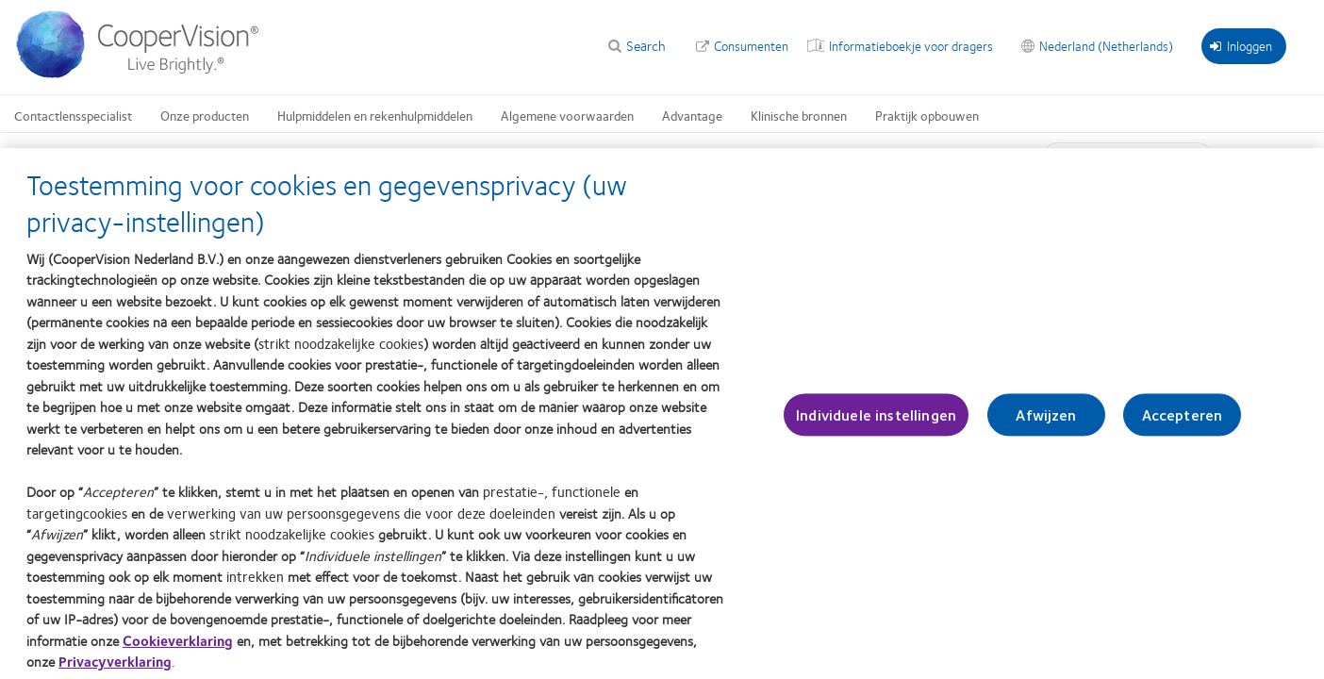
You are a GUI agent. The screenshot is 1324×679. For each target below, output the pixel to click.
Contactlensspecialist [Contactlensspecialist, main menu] (73, 115)
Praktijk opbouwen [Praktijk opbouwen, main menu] (927, 115)
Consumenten (751, 45)
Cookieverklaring (178, 649)
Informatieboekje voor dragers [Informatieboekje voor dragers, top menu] (911, 45)
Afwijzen (1046, 424)
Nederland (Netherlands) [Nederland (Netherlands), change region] (1106, 45)
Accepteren (1182, 424)
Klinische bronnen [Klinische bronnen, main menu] (799, 115)
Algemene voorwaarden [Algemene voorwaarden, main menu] (567, 115)
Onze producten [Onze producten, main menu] (204, 115)
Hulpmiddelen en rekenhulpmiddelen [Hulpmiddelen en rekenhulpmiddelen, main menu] (374, 115)
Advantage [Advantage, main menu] (692, 115)
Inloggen (1241, 45)
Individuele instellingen (876, 424)
